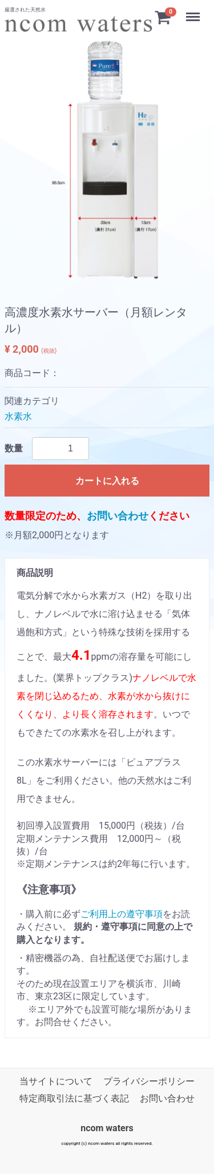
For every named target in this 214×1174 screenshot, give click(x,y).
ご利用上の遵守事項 (121, 914)
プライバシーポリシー (149, 1081)
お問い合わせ (117, 516)
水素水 (18, 416)
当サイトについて (55, 1081)
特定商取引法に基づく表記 (74, 1099)
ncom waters (107, 1128)
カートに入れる (107, 480)
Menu (194, 13)
